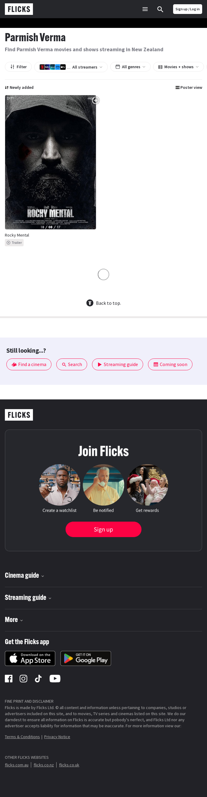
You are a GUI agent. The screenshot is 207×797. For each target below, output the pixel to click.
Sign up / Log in (188, 9)
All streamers (71, 67)
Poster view (189, 87)
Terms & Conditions (22, 736)
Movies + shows (178, 66)
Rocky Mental (17, 235)
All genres (130, 66)
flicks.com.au (16, 765)
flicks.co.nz (44, 765)
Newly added (19, 87)
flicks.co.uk (69, 765)
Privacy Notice (57, 736)
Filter (18, 66)
